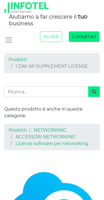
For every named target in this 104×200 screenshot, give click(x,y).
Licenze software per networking (52, 143)
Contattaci (84, 36)
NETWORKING (50, 130)
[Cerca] (94, 91)
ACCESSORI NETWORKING (46, 136)
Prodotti (18, 59)
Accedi (51, 36)
